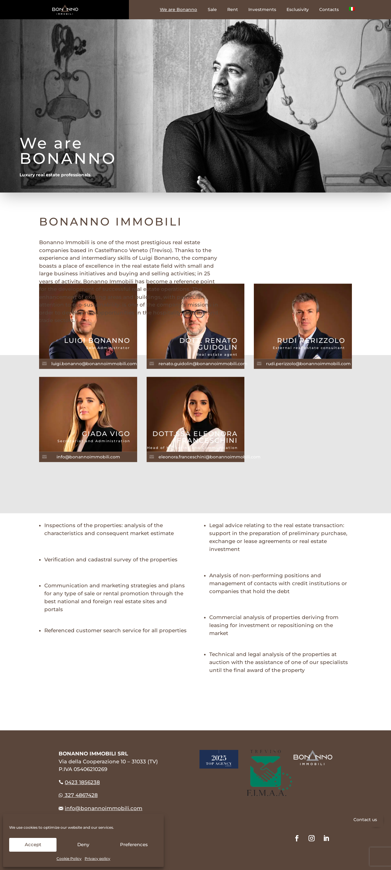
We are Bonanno (178, 9)
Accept (33, 844)
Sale (212, 9)
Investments (262, 9)
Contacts (329, 9)
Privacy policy (97, 858)
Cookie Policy (69, 858)
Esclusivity (298, 9)
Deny (83, 844)
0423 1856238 (82, 782)
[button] (376, 820)
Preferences (134, 844)
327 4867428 (78, 795)
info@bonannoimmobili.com (103, 808)
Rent (232, 9)
